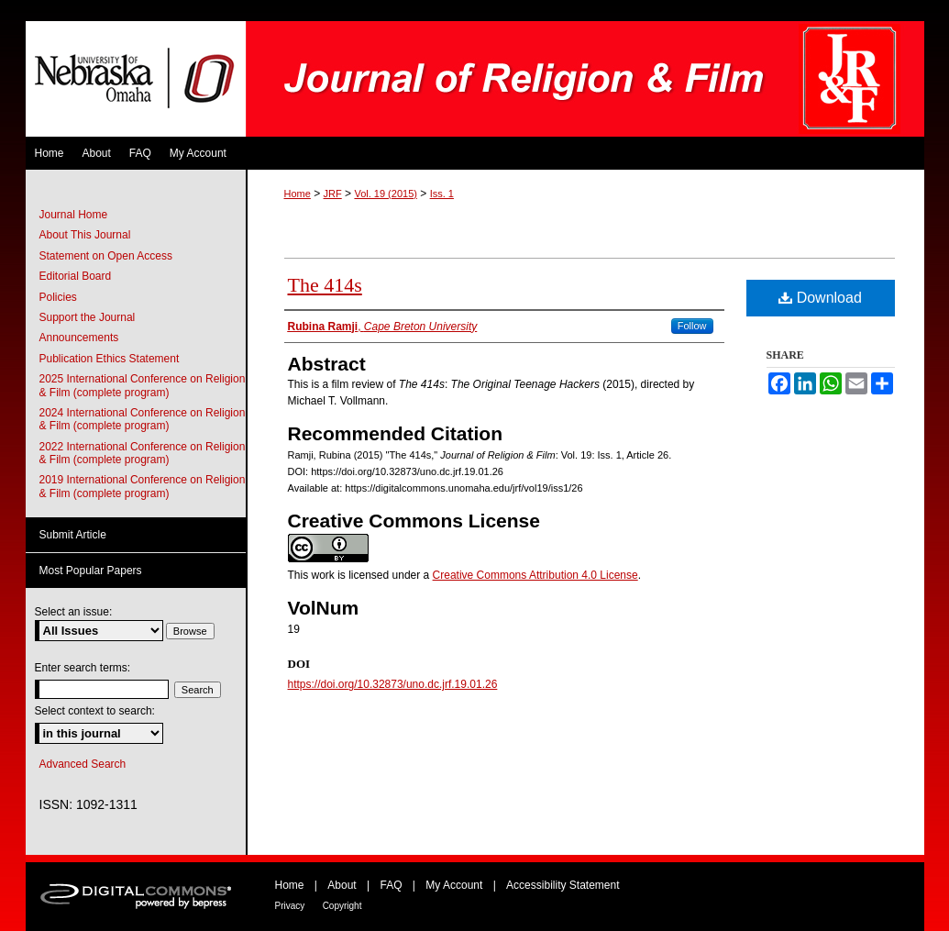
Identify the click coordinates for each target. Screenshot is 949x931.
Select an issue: (74, 611)
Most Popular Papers (90, 570)
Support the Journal (87, 317)
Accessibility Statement (562, 885)
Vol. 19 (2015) (385, 193)
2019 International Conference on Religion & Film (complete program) (142, 486)
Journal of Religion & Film (585, 79)
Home (297, 193)
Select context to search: (95, 710)
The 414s (325, 284)
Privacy (290, 906)
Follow (692, 325)
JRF (333, 193)
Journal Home (73, 214)
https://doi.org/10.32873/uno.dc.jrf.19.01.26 (393, 684)
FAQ (391, 885)
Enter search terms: (83, 667)
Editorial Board (75, 276)
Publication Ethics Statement (109, 358)
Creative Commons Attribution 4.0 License (535, 575)
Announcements (79, 337)
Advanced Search (83, 764)
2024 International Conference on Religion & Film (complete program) (142, 419)
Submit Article (72, 534)
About (341, 885)
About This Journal (85, 234)
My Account (453, 885)
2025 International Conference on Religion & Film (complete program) (142, 385)
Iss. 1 (442, 193)
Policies (58, 297)
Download (820, 297)
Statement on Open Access (105, 255)
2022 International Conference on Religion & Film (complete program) (142, 453)
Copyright (342, 906)
